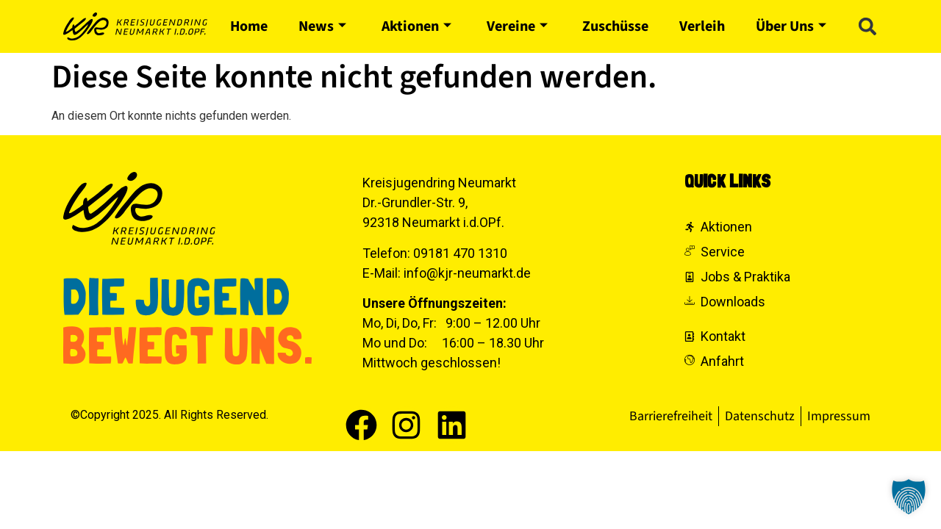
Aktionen (416, 26)
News (322, 26)
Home (249, 26)
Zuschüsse (615, 26)
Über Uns (791, 26)
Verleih (702, 26)
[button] (867, 26)
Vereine (517, 26)
